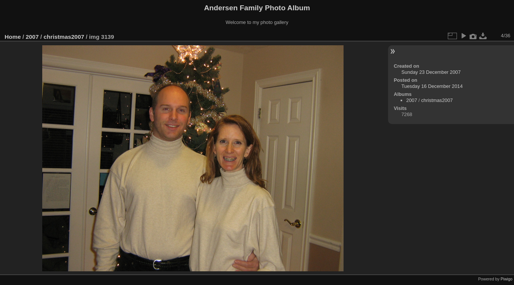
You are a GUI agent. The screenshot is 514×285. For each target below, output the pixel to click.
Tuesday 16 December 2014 (432, 86)
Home (13, 36)
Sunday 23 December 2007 (431, 72)
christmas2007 (63, 36)
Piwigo (506, 279)
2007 (32, 36)
